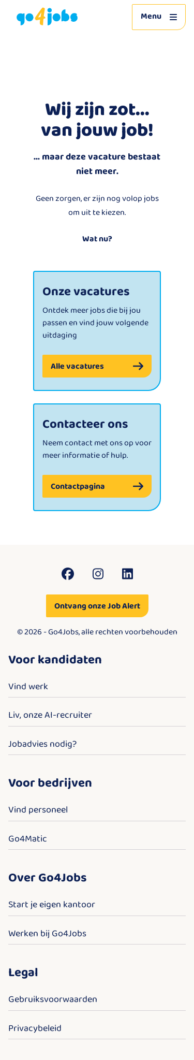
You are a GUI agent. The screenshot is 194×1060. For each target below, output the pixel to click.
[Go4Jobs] (47, 17)
